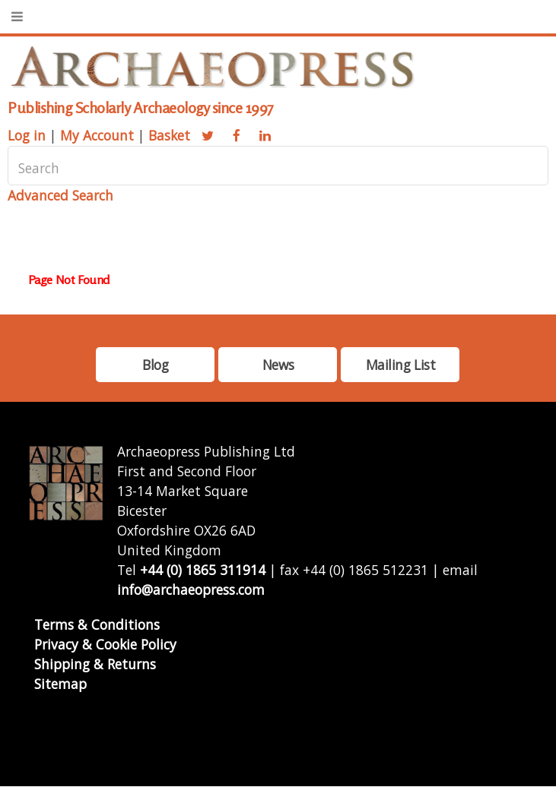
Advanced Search (60, 195)
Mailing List (401, 365)
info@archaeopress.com (191, 589)
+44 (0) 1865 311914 (202, 570)
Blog (155, 365)
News (278, 365)
